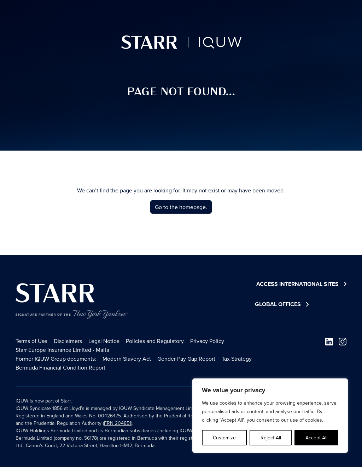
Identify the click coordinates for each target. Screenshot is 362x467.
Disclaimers (68, 341)
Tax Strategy (237, 358)
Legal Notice (103, 341)
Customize (224, 437)
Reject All (271, 437)
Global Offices (278, 304)
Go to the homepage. (181, 207)
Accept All (316, 437)
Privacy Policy (207, 341)
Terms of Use (31, 341)
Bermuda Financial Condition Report (60, 367)
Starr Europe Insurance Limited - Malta (62, 350)
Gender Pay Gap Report (186, 358)
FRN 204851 (117, 423)
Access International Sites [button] (301, 284)
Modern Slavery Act (127, 358)
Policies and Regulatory (155, 341)
